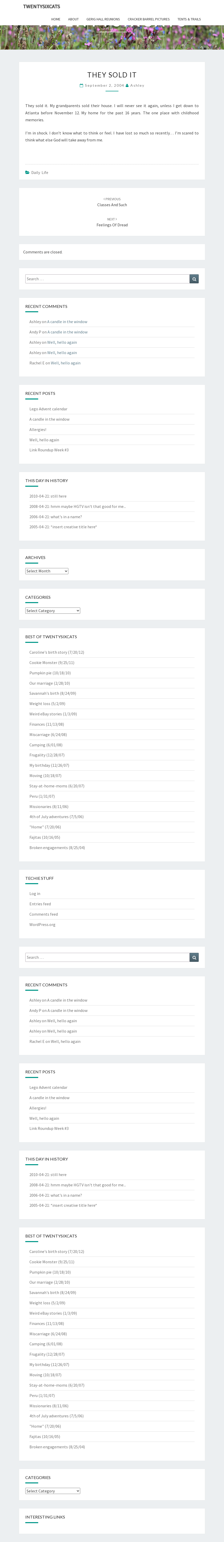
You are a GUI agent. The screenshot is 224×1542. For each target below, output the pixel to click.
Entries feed (40, 903)
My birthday (39, 765)
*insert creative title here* (74, 526)
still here (59, 496)
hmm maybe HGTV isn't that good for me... (88, 506)
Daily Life (39, 172)
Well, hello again (62, 342)
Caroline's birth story (48, 652)
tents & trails (189, 19)
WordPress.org (42, 924)
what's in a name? (66, 516)
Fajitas (35, 837)
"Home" (36, 826)
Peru (33, 796)
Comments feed (43, 914)
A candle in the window (67, 321)
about (73, 19)
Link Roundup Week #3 (49, 449)
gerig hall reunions (103, 19)
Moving (35, 775)
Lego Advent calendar (48, 408)
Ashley (137, 85)
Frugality (37, 754)
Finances (37, 724)
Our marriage (41, 683)
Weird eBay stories (45, 713)
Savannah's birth (44, 693)
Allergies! (37, 429)
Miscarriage (39, 734)
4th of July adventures (49, 816)
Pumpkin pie (40, 672)
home (55, 19)
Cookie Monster (43, 662)
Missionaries (40, 806)
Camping (37, 744)
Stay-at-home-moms (48, 785)
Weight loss (39, 703)
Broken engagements (48, 847)
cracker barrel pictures (149, 19)
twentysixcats (41, 6)
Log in (34, 893)
